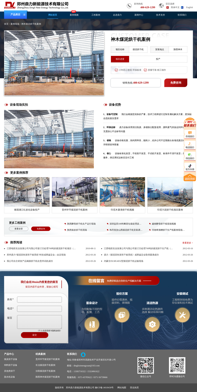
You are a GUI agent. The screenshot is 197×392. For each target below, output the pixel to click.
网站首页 (52, 15)
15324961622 (93, 371)
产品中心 (9, 354)
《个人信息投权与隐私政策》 (49, 331)
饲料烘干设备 (10, 365)
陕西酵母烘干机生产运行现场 (79, 223)
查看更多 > (187, 243)
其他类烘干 (9, 371)
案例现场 (15, 24)
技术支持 (160, 15)
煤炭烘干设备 (10, 359)
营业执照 (134, 387)
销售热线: (136, 82)
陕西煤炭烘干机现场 (75, 229)
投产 (158, 59)
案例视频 (74, 15)
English (189, 7)
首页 (6, 24)
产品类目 (15, 15)
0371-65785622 (85, 377)
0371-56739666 (100, 377)
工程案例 (95, 15)
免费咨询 (175, 82)
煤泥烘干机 (138, 49)
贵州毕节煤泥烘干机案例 (48, 359)
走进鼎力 (117, 15)
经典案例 (40, 354)
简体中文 (175, 7)
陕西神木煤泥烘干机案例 (48, 377)
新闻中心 (138, 15)
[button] (91, 138)
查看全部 (19, 229)
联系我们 (182, 15)
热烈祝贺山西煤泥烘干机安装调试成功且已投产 (126, 229)
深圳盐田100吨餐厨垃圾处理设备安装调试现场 (126, 223)
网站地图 (121, 387)
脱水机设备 (9, 377)
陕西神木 (178, 49)
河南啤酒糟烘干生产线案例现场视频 (167, 229)
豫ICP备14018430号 (104, 387)
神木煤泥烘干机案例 (31, 24)
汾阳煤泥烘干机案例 (45, 371)
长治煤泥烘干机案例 (45, 365)
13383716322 (80, 371)
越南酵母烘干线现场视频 (162, 223)
